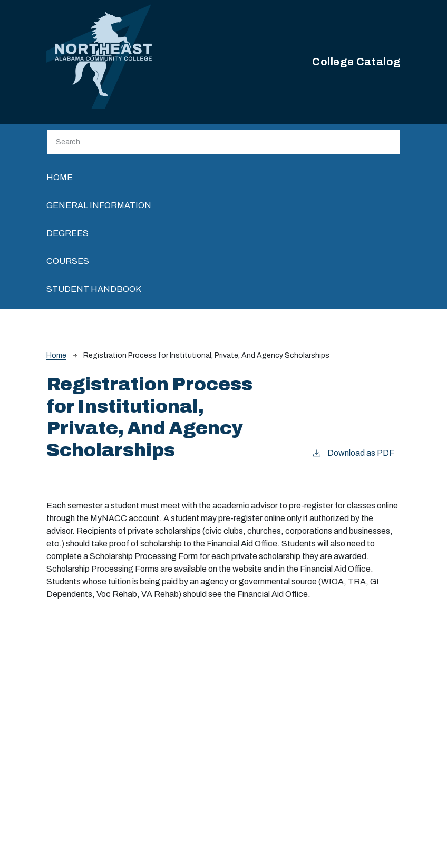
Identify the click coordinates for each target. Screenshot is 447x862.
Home (59, 177)
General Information (98, 205)
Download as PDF (353, 452)
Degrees (67, 233)
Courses (67, 261)
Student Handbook (93, 289)
